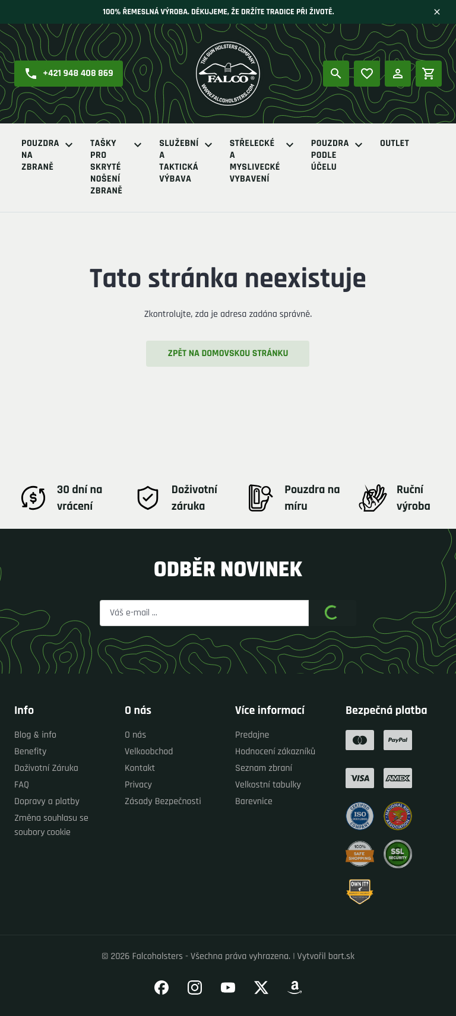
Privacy (138, 785)
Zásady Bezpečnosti (163, 801)
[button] (68, 74)
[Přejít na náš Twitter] (261, 987)
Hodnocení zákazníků (275, 751)
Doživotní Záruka (46, 768)
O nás (135, 735)
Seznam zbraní (263, 768)
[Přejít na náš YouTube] (228, 987)
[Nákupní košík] (429, 74)
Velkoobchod (149, 751)
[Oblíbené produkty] (367, 74)
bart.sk (341, 956)
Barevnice (254, 801)
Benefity (30, 751)
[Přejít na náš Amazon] (294, 987)
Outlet (394, 144)
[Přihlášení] (398, 74)
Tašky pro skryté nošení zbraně (117, 167)
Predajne (252, 735)
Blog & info (35, 735)
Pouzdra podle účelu (338, 155)
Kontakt (140, 768)
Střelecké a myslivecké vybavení (263, 161)
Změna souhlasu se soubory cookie (51, 825)
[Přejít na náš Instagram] (194, 987)
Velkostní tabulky (268, 785)
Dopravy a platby (47, 801)
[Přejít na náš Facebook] (161, 987)
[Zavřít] (437, 12)
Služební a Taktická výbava (187, 161)
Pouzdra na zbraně (48, 155)
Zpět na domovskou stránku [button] (228, 353)
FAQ (21, 785)
